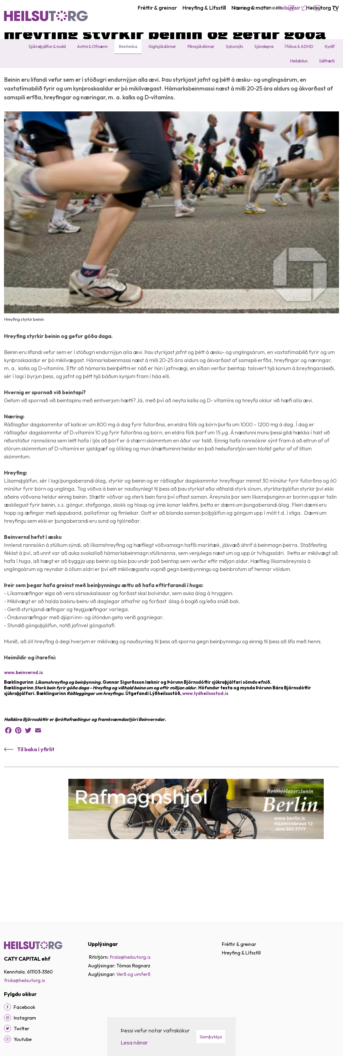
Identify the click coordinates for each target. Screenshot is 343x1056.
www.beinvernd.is (23, 725)
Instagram (317, 8)
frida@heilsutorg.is (24, 980)
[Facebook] (7, 1007)
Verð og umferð (133, 974)
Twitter (304, 8)
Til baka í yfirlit (35, 801)
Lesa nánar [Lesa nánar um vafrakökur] (134, 1042)
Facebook (291, 8)
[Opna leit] (333, 8)
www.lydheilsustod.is (205, 746)
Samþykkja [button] (211, 1036)
